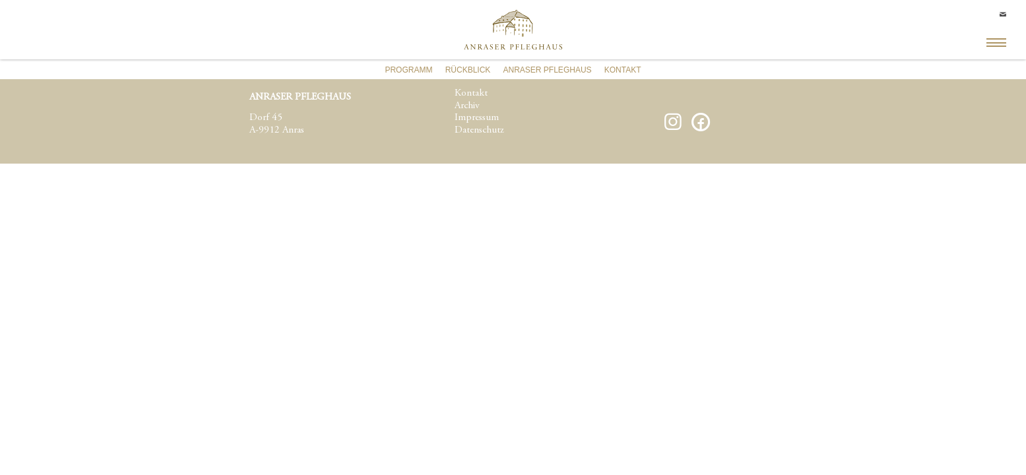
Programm (408, 70)
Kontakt (622, 70)
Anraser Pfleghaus (547, 70)
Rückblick (468, 70)
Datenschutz (479, 130)
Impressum (477, 118)
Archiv (467, 106)
